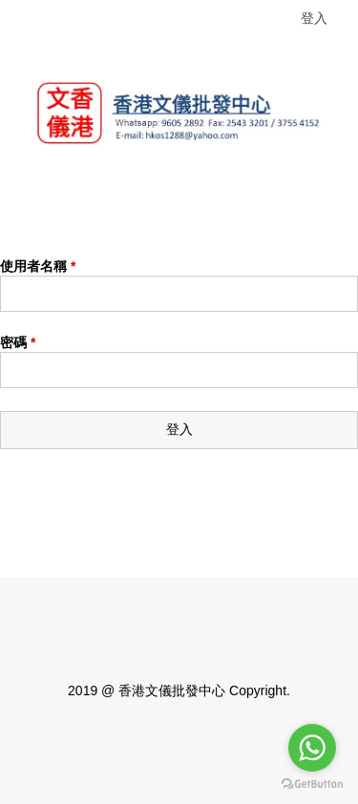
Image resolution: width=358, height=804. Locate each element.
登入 (314, 18)
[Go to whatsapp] (312, 748)
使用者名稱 (37, 266)
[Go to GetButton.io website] (312, 784)
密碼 (17, 342)
